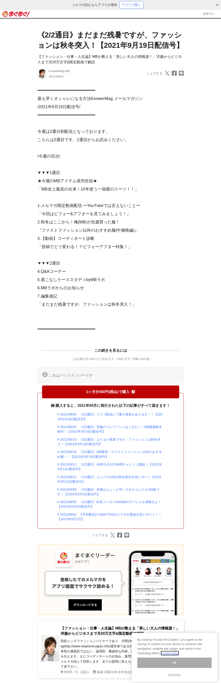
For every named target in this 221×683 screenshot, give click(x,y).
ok (174, 667)
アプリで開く (131, 5)
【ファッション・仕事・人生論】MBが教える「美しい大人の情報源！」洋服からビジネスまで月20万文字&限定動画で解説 (120, 630)
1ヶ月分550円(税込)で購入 (110, 392)
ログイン (208, 13)
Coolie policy (169, 657)
